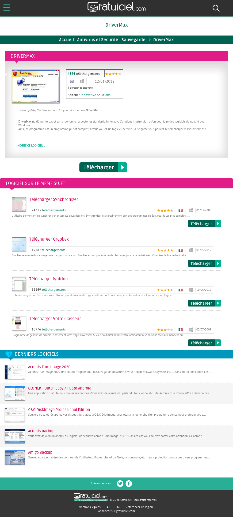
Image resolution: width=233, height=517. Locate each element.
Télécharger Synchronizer (204, 223)
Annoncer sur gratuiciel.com (116, 511)
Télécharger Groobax (204, 263)
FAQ (108, 507)
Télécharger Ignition (204, 303)
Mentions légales (90, 507)
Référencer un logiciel (140, 507)
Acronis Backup (41, 431)
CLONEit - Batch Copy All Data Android (59, 388)
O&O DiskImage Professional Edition (59, 410)
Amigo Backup (40, 452)
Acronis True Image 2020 (49, 367)
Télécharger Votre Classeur (204, 342)
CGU (118, 507)
